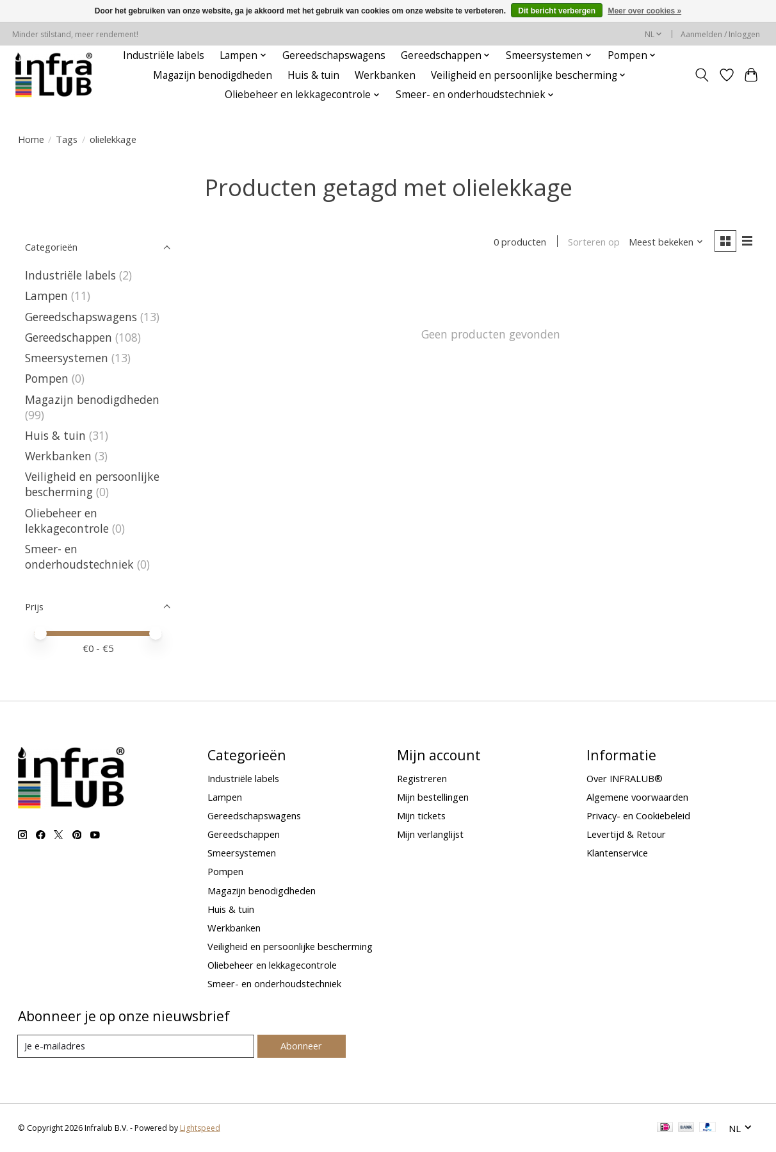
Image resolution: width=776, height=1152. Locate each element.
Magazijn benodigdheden (212, 75)
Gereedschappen (68, 337)
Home (31, 139)
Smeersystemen (66, 357)
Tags (66, 139)
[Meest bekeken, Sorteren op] (666, 241)
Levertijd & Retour (626, 834)
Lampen (46, 295)
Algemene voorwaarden (637, 796)
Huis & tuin (313, 75)
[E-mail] (136, 1046)
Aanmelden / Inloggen (720, 34)
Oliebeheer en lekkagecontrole (67, 520)
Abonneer (301, 1045)
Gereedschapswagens (333, 55)
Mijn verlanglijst (430, 834)
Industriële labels (163, 55)
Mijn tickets (421, 815)
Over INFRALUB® (624, 778)
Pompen (47, 378)
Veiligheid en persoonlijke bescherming (92, 484)
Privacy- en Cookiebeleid (638, 815)
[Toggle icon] (701, 75)
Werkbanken (385, 75)
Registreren (422, 778)
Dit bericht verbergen (556, 10)
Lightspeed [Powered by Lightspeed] (200, 1128)
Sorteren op (594, 241)
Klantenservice (617, 852)
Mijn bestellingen (433, 796)
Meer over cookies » (644, 10)
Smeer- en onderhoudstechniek (79, 556)
